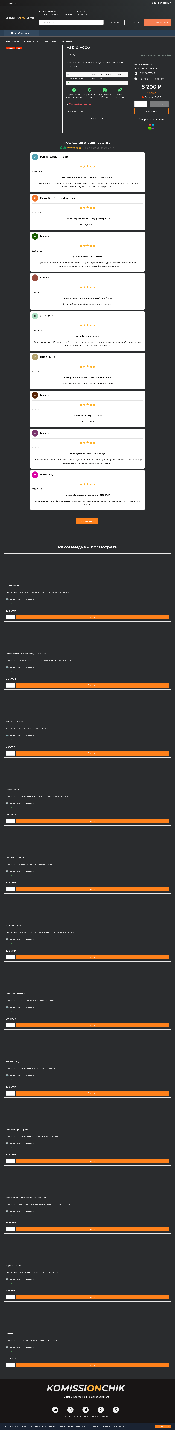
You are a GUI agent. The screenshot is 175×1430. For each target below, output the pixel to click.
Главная (7, 41)
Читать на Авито (87, 522)
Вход (153, 3)
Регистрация (164, 3)
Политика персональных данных (76, 1419)
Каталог (17, 41)
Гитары (55, 41)
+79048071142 (147, 73)
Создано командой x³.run (99, 1419)
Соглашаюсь (163, 1426)
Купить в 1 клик (151, 111)
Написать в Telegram (152, 79)
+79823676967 (85, 11)
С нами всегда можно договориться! (55, 14)
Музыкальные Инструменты (36, 41)
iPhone (50, 26)
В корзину (92, 618)
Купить (159, 104)
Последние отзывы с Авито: (87, 143)
